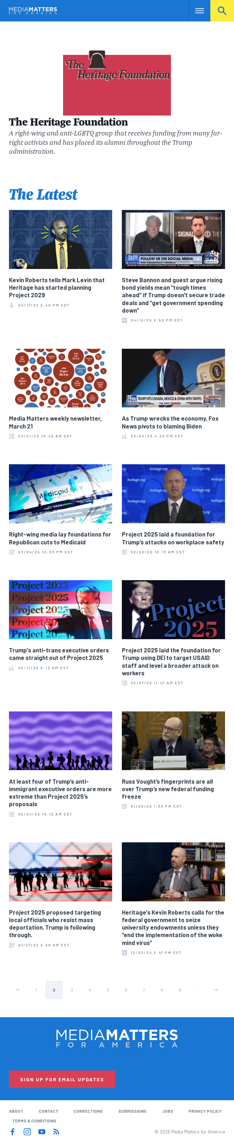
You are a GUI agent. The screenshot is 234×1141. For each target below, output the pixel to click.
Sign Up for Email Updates (62, 1079)
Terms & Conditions (34, 1120)
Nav (195, 11)
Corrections (88, 1110)
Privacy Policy (205, 1110)
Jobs (167, 1110)
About (16, 1110)
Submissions (132, 1110)
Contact (48, 1110)
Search (222, 11)
